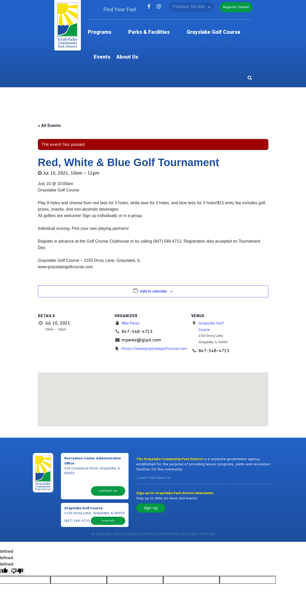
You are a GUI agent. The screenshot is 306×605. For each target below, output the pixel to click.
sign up (151, 470)
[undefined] (17, 526)
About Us (243, 22)
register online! (234, 6)
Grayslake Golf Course (187, 22)
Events (221, 22)
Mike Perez (132, 285)
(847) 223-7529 (77, 443)
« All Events (49, 88)
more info (108, 470)
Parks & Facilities (141, 22)
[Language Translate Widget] (188, 6)
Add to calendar (153, 254)
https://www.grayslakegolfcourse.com (162, 310)
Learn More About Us (154, 440)
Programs (108, 22)
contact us (108, 443)
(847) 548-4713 (77, 471)
